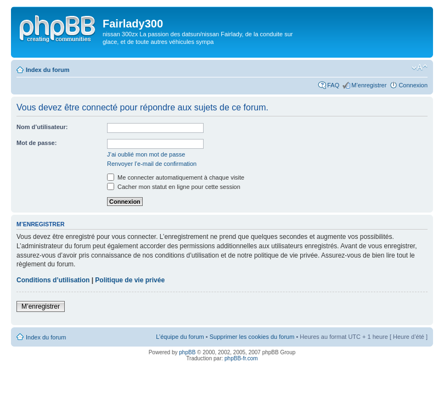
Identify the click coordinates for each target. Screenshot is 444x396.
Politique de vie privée (130, 280)
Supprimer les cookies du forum (252, 336)
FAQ (333, 85)
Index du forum (47, 69)
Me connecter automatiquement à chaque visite (175, 177)
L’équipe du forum (180, 336)
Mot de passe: (36, 143)
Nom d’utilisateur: (42, 127)
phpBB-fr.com (241, 358)
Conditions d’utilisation (52, 280)
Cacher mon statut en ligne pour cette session (173, 186)
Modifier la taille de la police (420, 67)
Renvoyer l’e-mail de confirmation (151, 163)
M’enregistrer (368, 85)
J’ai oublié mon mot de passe (146, 154)
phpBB (187, 352)
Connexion (413, 85)
